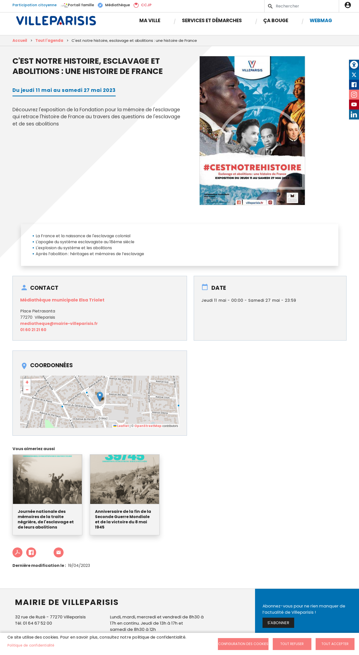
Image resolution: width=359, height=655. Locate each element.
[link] (354, 65)
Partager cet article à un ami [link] (59, 552)
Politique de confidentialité (31, 645)
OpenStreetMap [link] (148, 426)
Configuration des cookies (243, 644)
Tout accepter (335, 644)
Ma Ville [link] (149, 20)
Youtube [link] (354, 105)
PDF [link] (17, 552)
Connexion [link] (349, 5)
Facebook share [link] (31, 552)
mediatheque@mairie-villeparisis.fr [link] (59, 323)
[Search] (301, 6)
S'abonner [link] (278, 623)
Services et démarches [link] (212, 20)
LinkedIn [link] (354, 114)
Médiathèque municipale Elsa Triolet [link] (62, 300)
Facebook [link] (354, 85)
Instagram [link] (354, 95)
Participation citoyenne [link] (34, 4)
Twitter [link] (354, 75)
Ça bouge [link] (275, 20)
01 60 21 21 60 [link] (33, 330)
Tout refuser (292, 644)
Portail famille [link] (81, 4)
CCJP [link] (146, 4)
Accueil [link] (19, 40)
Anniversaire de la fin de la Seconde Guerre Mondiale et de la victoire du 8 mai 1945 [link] (123, 519)
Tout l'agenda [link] (49, 40)
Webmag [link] (321, 20)
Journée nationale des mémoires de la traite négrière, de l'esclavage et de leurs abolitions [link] (46, 519)
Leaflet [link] (121, 426)
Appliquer (270, 6)
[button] (100, 397)
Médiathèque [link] (117, 4)
